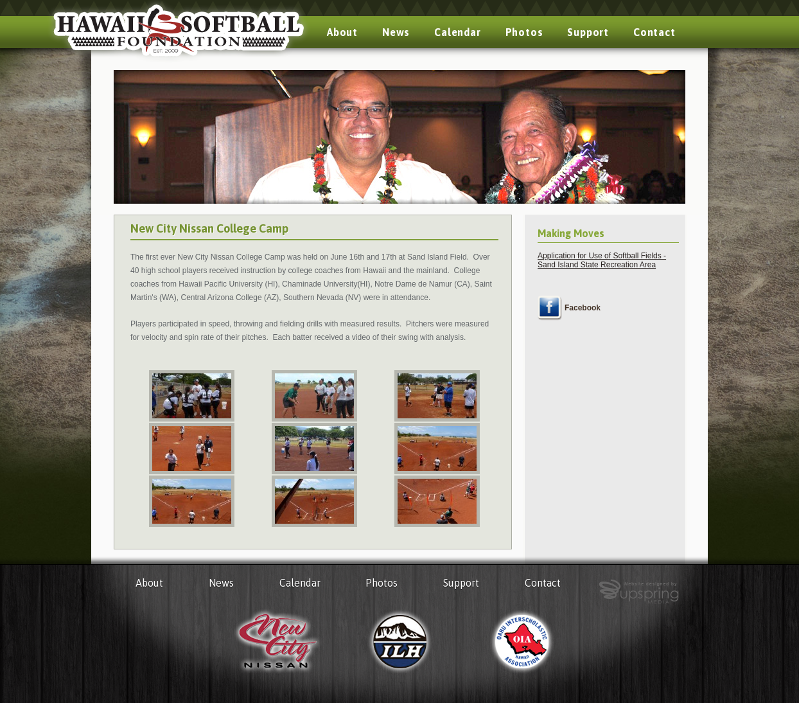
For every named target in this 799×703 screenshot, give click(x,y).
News (396, 32)
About (342, 32)
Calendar (457, 32)
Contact (654, 32)
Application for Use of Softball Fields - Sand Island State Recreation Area (602, 260)
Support (588, 32)
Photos (524, 32)
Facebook (583, 307)
